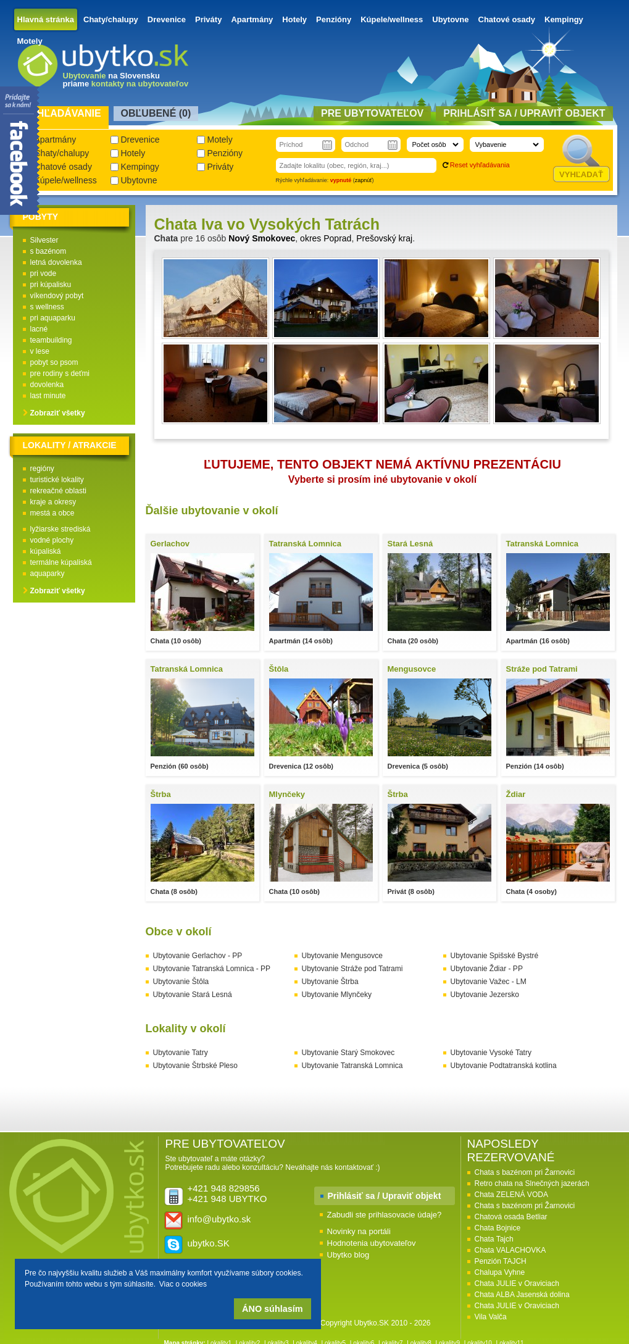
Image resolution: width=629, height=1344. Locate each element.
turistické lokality (57, 479)
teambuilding (51, 340)
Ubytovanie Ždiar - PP (487, 968)
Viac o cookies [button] (183, 1284)
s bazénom (48, 251)
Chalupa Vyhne (500, 1272)
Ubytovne (450, 19)
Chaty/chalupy (110, 19)
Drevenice (167, 19)
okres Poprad (325, 238)
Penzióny (333, 19)
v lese (39, 351)
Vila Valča (491, 1317)
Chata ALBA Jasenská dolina (522, 1294)
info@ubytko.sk (219, 1219)
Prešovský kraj (384, 238)
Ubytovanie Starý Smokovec (348, 1052)
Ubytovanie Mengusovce (342, 955)
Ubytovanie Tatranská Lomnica (352, 1065)
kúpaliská (45, 551)
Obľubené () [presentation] (156, 113)
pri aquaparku (52, 318)
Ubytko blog (348, 1254)
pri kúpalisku (51, 284)
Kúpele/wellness (391, 19)
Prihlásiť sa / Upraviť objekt (384, 1196)
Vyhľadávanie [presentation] (62, 113)
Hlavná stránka (46, 19)
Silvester (44, 240)
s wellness (47, 307)
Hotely (294, 19)
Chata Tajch (494, 1239)
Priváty (208, 19)
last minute (48, 395)
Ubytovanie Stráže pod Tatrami (352, 968)
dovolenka (47, 384)
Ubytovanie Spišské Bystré (495, 955)
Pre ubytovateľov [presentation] (372, 113)
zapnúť (363, 180)
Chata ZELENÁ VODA (511, 1194)
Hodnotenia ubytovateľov (371, 1243)
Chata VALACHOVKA (510, 1250)
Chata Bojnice (498, 1228)
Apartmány (252, 19)
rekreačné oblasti (58, 490)
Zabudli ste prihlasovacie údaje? (384, 1214)
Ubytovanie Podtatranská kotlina (504, 1065)
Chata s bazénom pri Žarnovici (525, 1172)
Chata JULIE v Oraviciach (517, 1283)
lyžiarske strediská (60, 529)
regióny (42, 468)
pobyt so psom (54, 362)
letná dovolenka (56, 262)
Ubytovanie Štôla (181, 981)
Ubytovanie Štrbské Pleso (195, 1065)
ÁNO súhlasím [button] (272, 1309)
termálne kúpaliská (61, 562)
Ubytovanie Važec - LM (489, 981)
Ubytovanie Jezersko (485, 994)
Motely (30, 41)
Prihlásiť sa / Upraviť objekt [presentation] (524, 113)
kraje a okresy (53, 502)
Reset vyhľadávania (480, 165)
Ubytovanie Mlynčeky (337, 994)
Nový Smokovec (261, 238)
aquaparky (47, 573)
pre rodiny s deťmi (60, 373)
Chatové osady (506, 19)
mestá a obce (52, 513)
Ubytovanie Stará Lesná (192, 994)
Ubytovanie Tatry (180, 1052)
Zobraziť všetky (57, 413)
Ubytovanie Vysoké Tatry (491, 1052)
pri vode (43, 273)
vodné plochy (52, 540)
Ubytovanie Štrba (330, 981)
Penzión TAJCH (501, 1261)
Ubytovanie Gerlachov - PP (198, 955)
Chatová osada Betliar (511, 1217)
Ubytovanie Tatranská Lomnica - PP (212, 968)
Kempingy (563, 19)
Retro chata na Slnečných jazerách (532, 1183)
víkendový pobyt (57, 295)
